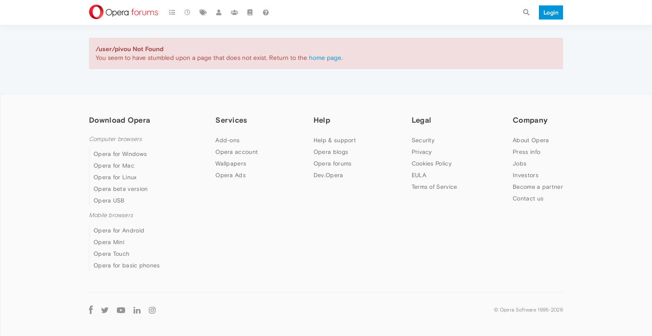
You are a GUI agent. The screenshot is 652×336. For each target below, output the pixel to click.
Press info (526, 151)
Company (530, 120)
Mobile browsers (111, 215)
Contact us (528, 198)
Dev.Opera (328, 175)
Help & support (335, 140)
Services (231, 120)
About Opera (531, 140)
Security (423, 140)
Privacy (422, 151)
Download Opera (119, 120)
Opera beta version (121, 188)
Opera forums (333, 163)
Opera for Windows (120, 154)
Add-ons (227, 140)
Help (322, 120)
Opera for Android (119, 230)
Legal (422, 120)
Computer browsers (115, 139)
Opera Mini (109, 242)
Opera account (236, 151)
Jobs (519, 163)
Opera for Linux (115, 177)
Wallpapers (230, 163)
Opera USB (109, 200)
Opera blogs (331, 151)
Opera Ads (230, 175)
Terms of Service (434, 186)
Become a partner (538, 186)
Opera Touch (111, 253)
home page (325, 57)
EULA (419, 175)
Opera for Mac (114, 165)
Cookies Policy (432, 163)
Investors (525, 175)
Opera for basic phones (127, 265)
